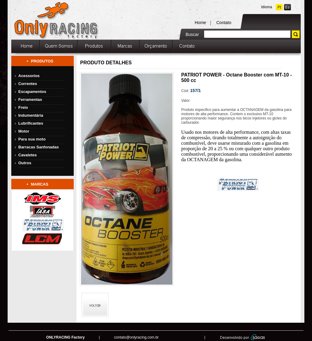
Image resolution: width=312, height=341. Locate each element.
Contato (223, 22)
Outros (24, 163)
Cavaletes (27, 155)
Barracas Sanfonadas (38, 147)
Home (200, 22)
